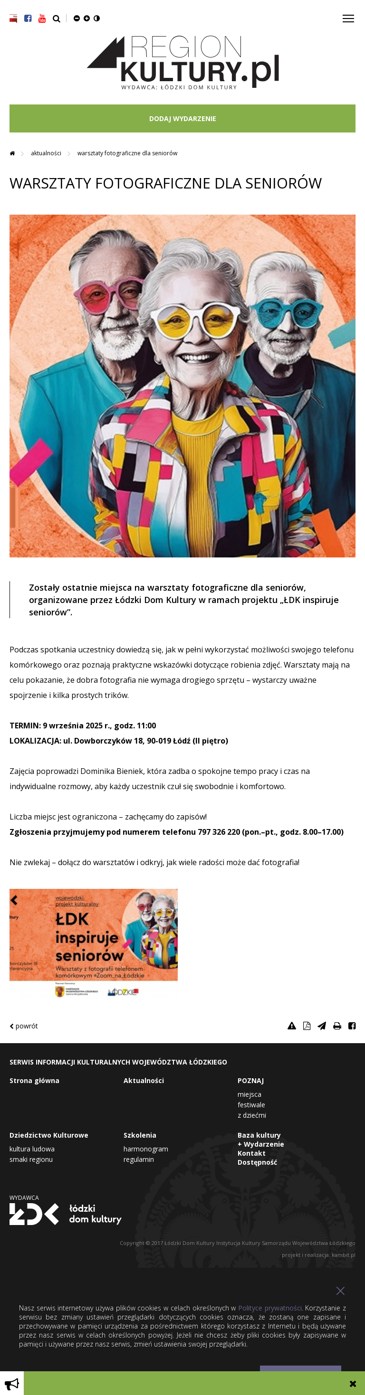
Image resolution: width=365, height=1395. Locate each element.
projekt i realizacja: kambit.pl (318, 1254)
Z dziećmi (252, 1115)
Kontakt (252, 1153)
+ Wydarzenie (261, 1144)
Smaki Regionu (31, 1159)
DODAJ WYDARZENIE (182, 118)
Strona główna (34, 1080)
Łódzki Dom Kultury (66, 1214)
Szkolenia (140, 1135)
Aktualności (47, 153)
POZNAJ (251, 1080)
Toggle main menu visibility (349, 15)
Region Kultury (182, 63)
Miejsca (249, 1094)
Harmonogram (146, 1148)
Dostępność (257, 1162)
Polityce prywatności (270, 1307)
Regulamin (139, 1159)
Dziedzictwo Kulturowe (49, 1135)
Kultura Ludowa (32, 1148)
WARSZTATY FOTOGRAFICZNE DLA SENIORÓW (127, 153)
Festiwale (251, 1104)
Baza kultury (259, 1135)
